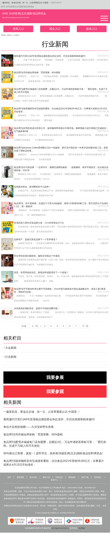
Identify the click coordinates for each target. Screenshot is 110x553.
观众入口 (55, 29)
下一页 (88, 332)
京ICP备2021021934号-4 (60, 548)
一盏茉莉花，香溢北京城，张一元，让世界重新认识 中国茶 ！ (29, 2)
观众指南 (34, 497)
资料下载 (92, 497)
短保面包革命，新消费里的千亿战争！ (34, 190)
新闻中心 (9, 35)
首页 (8, 497)
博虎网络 (83, 548)
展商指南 (20, 497)
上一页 (32, 332)
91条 (21, 332)
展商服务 (77, 497)
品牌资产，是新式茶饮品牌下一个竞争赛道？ (38, 244)
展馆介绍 (49, 497)
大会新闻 (11, 354)
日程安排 (63, 497)
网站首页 (3, 35)
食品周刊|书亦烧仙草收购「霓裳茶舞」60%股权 (40, 73)
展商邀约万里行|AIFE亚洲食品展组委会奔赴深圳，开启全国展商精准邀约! (54, 56)
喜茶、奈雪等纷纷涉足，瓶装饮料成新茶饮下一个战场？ (44, 277)
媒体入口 (91, 29)
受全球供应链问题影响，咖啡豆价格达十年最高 (39, 260)
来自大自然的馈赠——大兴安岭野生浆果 (31, 439)
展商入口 (18, 29)
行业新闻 (16, 35)
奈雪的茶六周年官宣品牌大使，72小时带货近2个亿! (42, 227)
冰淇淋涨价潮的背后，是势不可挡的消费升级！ (39, 314)
